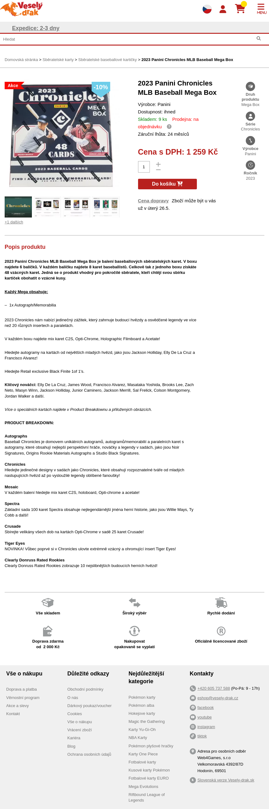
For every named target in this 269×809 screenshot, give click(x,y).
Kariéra (73, 738)
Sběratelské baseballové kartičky (107, 59)
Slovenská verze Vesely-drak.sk (225, 780)
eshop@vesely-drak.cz (217, 698)
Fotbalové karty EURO (148, 778)
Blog (71, 746)
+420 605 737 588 (213, 688)
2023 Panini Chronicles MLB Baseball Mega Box (187, 59)
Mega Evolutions (143, 786)
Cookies (74, 713)
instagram (206, 726)
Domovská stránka (21, 59)
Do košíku (167, 184)
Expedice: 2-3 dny (35, 28)
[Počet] (144, 167)
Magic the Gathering (146, 721)
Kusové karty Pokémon (149, 770)
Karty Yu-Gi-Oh (142, 729)
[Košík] (242, 9)
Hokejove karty (141, 713)
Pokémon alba (141, 705)
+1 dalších (14, 222)
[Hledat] (259, 38)
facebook (205, 707)
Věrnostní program (23, 697)
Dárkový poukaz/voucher (89, 705)
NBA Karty (137, 737)
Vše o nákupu (79, 721)
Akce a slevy (17, 705)
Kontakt (13, 713)
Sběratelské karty (57, 59)
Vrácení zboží (79, 730)
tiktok (202, 736)
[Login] (223, 9)
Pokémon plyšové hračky (150, 746)
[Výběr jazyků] (207, 9)
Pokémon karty (141, 697)
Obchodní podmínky (85, 689)
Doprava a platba (21, 689)
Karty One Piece (143, 754)
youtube (204, 717)
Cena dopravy (153, 200)
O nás (72, 697)
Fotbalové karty (142, 762)
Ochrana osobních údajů (89, 754)
